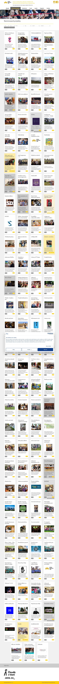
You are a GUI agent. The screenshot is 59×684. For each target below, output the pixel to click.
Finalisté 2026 (24, 8)
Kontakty (48, 8)
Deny (14, 349)
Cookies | (43, 682)
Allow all (45, 349)
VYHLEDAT (6, 27)
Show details (48, 346)
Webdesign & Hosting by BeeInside (50, 682)
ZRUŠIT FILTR (12, 27)
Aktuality (7, 8)
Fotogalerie (42, 8)
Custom (29, 349)
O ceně (30, 8)
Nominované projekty (15, 8)
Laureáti (35, 8)
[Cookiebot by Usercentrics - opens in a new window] (48, 333)
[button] (4, 14)
